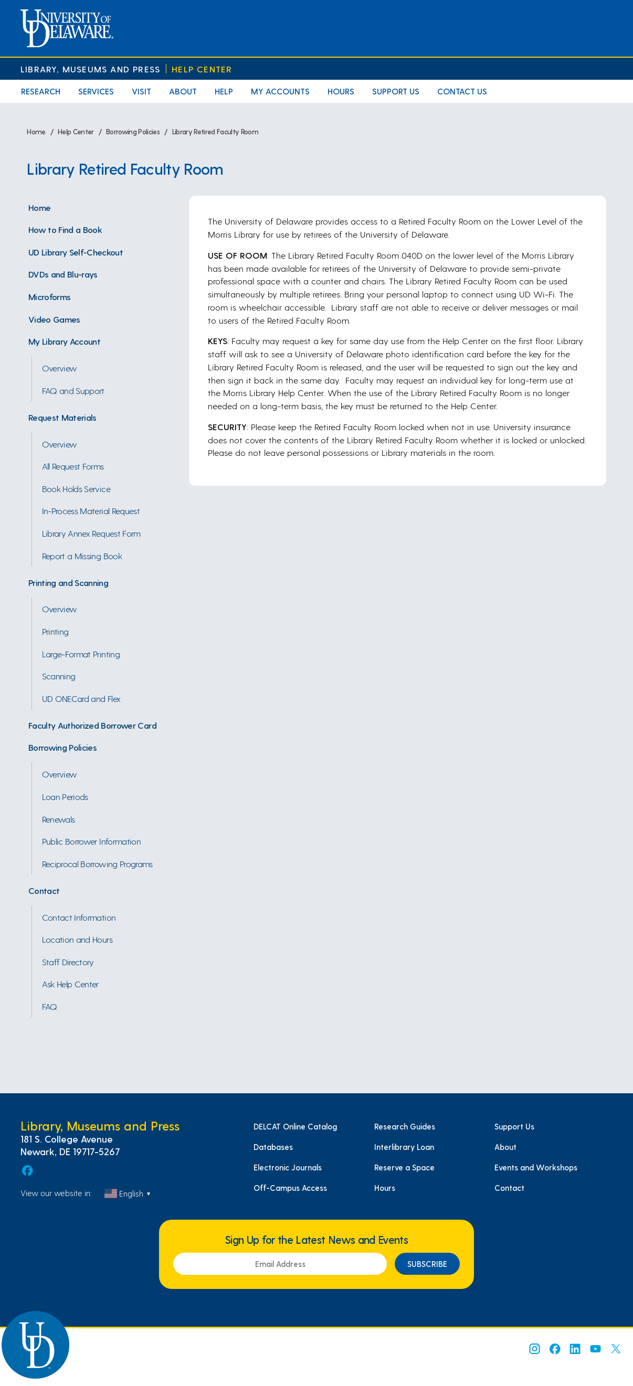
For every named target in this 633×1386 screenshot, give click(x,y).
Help (224, 91)
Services (96, 91)
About (183, 91)
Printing (55, 631)
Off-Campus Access (290, 1187)
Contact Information (79, 917)
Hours (341, 91)
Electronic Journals (288, 1167)
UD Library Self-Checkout (75, 252)
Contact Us (462, 91)
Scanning (59, 675)
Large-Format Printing (81, 653)
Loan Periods (65, 796)
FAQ (49, 1006)
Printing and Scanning (68, 582)
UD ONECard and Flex (81, 698)
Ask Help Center (70, 983)
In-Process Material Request (91, 510)
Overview (59, 368)
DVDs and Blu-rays (63, 274)
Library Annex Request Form (91, 533)
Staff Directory (68, 961)
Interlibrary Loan (404, 1147)
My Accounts (280, 91)
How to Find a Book (65, 229)
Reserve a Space (404, 1167)
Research (40, 91)
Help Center (202, 69)
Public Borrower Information (91, 841)
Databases (273, 1147)
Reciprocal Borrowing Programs (97, 863)
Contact (43, 890)
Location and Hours (77, 939)
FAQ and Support (73, 390)
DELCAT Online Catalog (295, 1126)
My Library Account (64, 341)
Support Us (395, 91)
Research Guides (404, 1126)
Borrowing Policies (62, 747)
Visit (141, 91)
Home (39, 207)
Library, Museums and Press (90, 69)
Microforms (49, 296)
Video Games (54, 319)
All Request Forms (73, 466)
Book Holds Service (76, 488)
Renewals (58, 819)
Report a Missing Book (82, 555)
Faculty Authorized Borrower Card (92, 725)
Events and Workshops (535, 1167)
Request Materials (62, 417)
